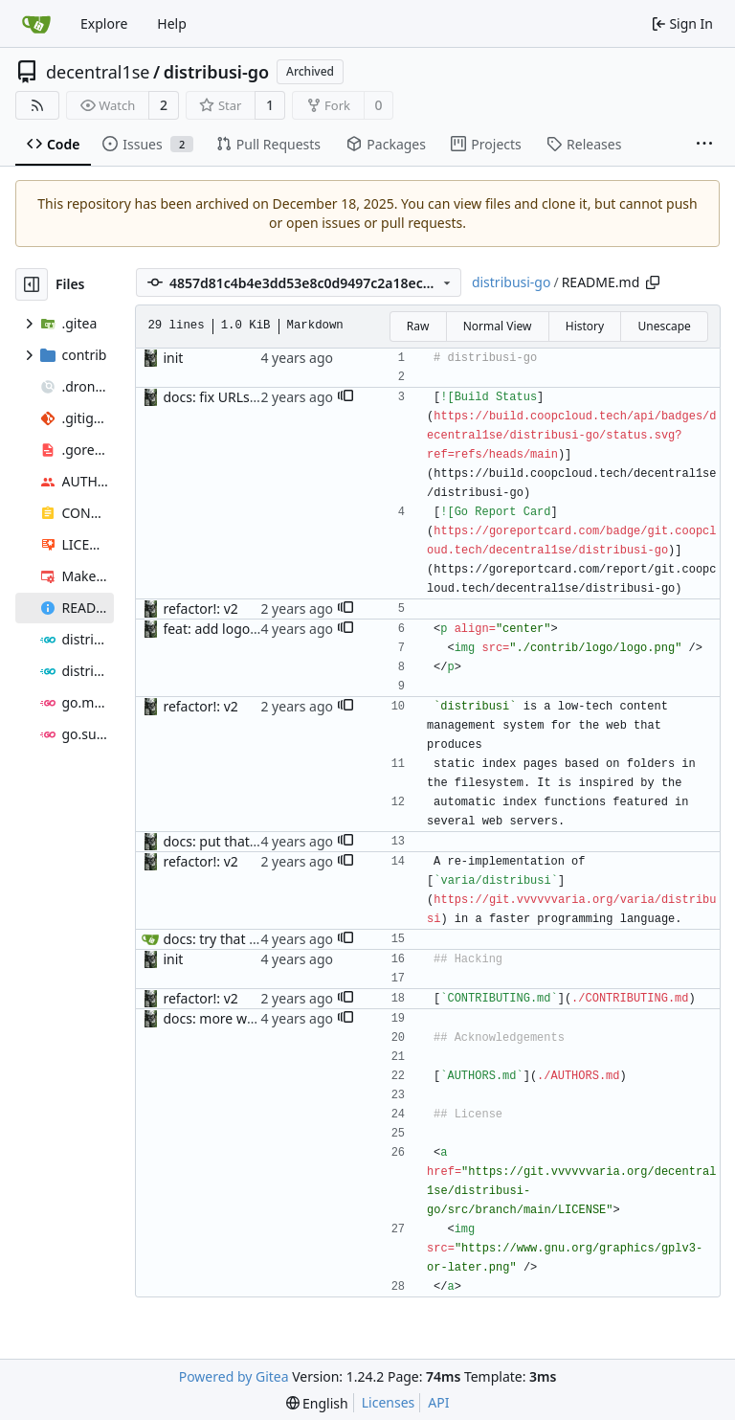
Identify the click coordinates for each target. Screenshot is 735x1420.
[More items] (704, 145)
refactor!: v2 (200, 608)
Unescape (663, 326)
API (438, 1402)
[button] (345, 397)
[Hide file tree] (31, 284)
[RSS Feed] (37, 105)
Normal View (497, 326)
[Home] (36, 24)
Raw (418, 326)
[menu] (317, 1403)
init (173, 358)
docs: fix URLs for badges (242, 397)
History (585, 326)
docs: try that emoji (223, 939)
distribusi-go (216, 71)
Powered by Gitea (234, 1376)
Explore (103, 23)
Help (172, 23)
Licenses (388, 1402)
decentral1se (98, 71)
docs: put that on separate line (258, 841)
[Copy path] (652, 282)
